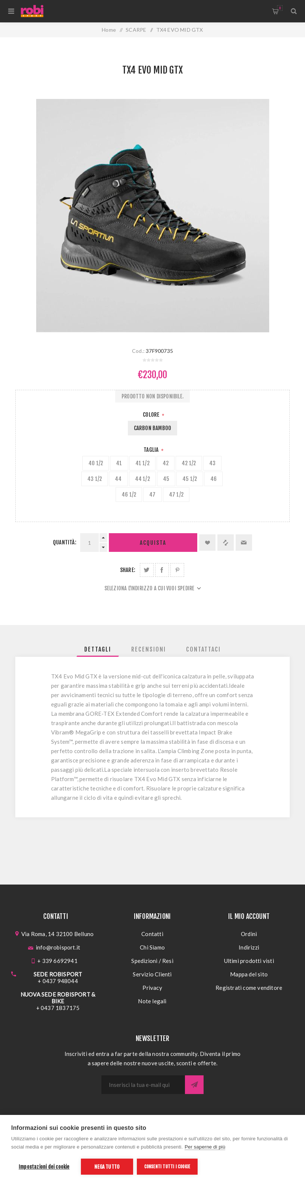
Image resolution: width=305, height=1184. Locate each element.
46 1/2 (129, 494)
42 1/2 (189, 463)
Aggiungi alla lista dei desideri (207, 542)
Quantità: (64, 542)
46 (213, 478)
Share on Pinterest (177, 570)
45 (166, 478)
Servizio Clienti (152, 974)
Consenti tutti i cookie (167, 1166)
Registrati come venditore (249, 987)
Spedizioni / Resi (152, 960)
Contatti (152, 933)
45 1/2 (189, 478)
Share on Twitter (147, 570)
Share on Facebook (162, 570)
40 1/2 (95, 463)
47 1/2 (176, 494)
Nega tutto (106, 1166)
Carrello (280, 8)
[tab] (98, 649)
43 (212, 463)
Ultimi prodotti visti (249, 960)
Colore (151, 414)
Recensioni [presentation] (148, 649)
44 (118, 478)
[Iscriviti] (143, 1084)
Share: (127, 570)
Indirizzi (249, 947)
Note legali (152, 1001)
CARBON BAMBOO (153, 428)
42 (166, 463)
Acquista (153, 542)
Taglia (152, 449)
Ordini (249, 933)
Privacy (152, 987)
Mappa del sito (249, 974)
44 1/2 (142, 478)
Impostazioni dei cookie (44, 1166)
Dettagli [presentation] (97, 649)
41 (119, 463)
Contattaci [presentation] (203, 649)
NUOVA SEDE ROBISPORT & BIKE (58, 997)
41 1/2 (142, 463)
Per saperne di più (205, 1147)
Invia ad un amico (244, 542)
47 (152, 494)
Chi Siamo (152, 947)
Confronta (225, 542)
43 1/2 (94, 478)
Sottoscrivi (194, 1084)
